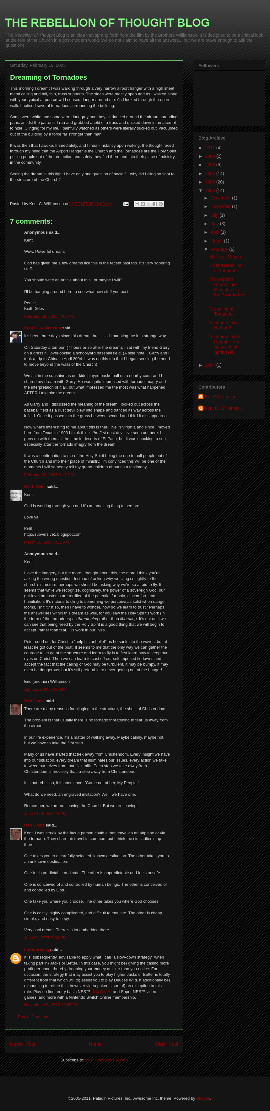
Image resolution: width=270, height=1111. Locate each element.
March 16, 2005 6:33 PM (46, 542)
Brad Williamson (220, 396)
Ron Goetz (34, 701)
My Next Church (225, 256)
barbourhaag (36, 949)
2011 (210, 147)
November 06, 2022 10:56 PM (51, 1004)
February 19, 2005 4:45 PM (49, 316)
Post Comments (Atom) (106, 1060)
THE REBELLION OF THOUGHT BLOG (107, 22)
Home (95, 1044)
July (214, 215)
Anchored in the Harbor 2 (224, 325)
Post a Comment (33, 1016)
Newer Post (22, 1044)
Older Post (166, 1044)
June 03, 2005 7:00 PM (45, 937)
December (221, 197)
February (219, 249)
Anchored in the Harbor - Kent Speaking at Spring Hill (224, 344)
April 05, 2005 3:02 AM (45, 689)
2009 (210, 156)
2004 (210, 365)
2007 (210, 173)
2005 (210, 190)
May (215, 223)
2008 (210, 164)
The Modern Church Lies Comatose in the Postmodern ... (227, 290)
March (217, 240)
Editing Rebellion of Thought (225, 268)
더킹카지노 (101, 991)
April (215, 232)
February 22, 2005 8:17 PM (49, 474)
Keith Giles (35, 486)
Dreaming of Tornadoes (222, 311)
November (221, 206)
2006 (210, 181)
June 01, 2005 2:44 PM (45, 813)
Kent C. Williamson (42, 328)
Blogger (203, 1098)
